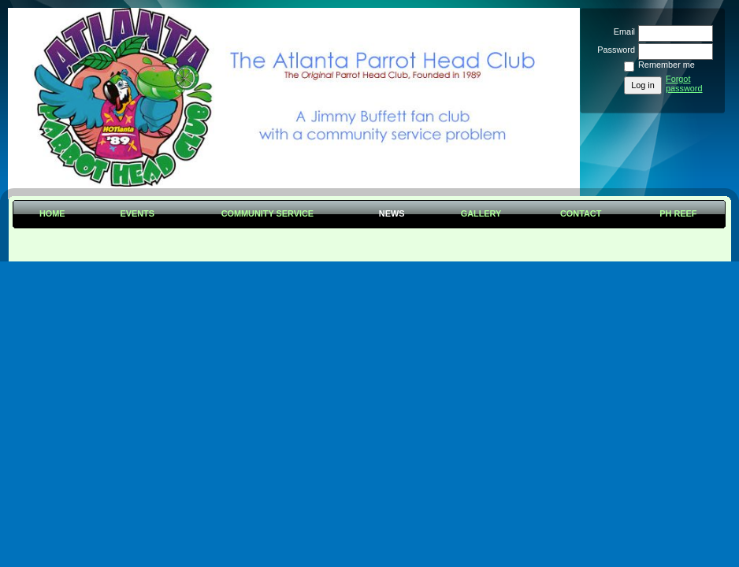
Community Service (267, 213)
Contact (580, 213)
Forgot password (684, 83)
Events (137, 213)
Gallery (481, 213)
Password (613, 49)
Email (621, 31)
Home (52, 213)
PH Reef (677, 213)
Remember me (666, 64)
